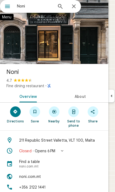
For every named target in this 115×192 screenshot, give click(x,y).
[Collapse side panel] (111, 96)
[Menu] (7, 7)
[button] (54, 151)
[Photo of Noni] (54, 32)
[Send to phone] (73, 116)
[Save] (35, 114)
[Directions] (15, 114)
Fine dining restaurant (25, 85)
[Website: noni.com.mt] (54, 176)
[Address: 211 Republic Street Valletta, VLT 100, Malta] (54, 140)
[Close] (74, 6)
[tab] (27, 96)
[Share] (93, 114)
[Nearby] (54, 114)
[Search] (60, 7)
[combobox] (35, 6)
